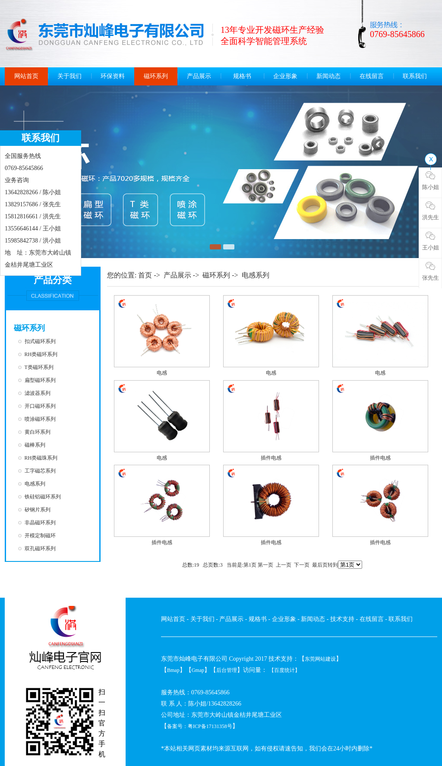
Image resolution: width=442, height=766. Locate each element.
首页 (145, 275)
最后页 (320, 565)
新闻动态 (328, 76)
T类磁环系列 (39, 367)
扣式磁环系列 (40, 341)
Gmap (198, 670)
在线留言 (372, 76)
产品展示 (199, 76)
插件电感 (271, 458)
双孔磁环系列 (40, 548)
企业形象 (285, 76)
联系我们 (415, 76)
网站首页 (26, 76)
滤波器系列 (38, 393)
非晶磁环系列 (40, 523)
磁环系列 (156, 76)
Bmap (173, 670)
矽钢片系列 (38, 510)
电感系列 (35, 484)
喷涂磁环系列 (40, 419)
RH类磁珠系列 (41, 458)
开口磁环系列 (40, 406)
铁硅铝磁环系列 (43, 497)
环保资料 (113, 76)
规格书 (242, 76)
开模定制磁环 (40, 536)
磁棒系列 (35, 445)
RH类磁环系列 (41, 354)
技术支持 (342, 619)
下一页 (301, 565)
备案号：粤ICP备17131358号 (199, 726)
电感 (162, 373)
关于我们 (69, 76)
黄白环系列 (38, 432)
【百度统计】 (284, 670)
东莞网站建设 (320, 659)
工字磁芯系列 (40, 471)
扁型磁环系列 (40, 380)
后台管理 (226, 670)
